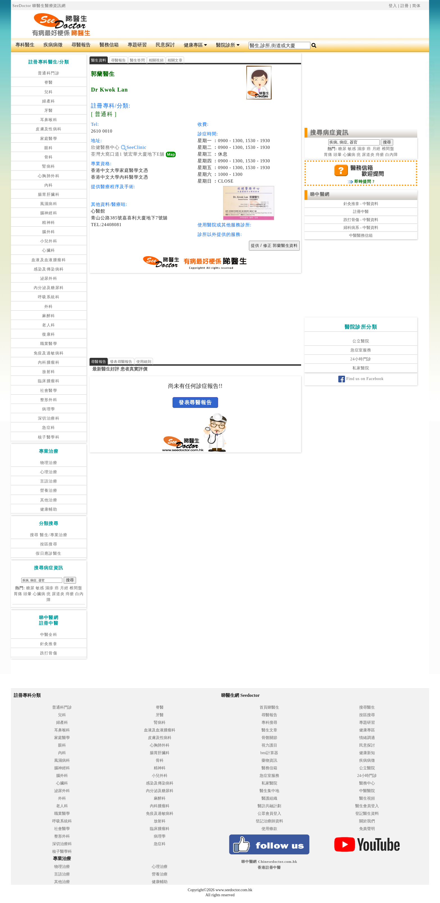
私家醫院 (360, 368)
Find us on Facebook (361, 379)
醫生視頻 (367, 798)
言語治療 (49, 481)
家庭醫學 (49, 139)
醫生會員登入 (367, 806)
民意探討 (165, 44)
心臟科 (48, 250)
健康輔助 (49, 509)
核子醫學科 (48, 437)
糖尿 (30, 588)
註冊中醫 (361, 212)
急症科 (48, 428)
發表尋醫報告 (121, 362)
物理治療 (49, 463)
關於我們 (367, 821)
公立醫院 (360, 341)
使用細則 (143, 362)
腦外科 (48, 232)
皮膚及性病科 (48, 129)
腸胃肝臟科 (48, 194)
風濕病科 (49, 204)
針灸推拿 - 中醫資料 (360, 204)
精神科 (48, 222)
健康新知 (367, 753)
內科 (48, 185)
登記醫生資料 (367, 813)
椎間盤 (76, 588)
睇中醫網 (320, 194)
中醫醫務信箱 (361, 235)
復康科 (48, 334)
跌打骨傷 (49, 653)
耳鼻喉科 (49, 120)
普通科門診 (48, 73)
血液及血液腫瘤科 (48, 260)
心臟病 (39, 594)
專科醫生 (25, 44)
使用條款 (269, 829)
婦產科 (48, 101)
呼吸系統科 (48, 297)
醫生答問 (137, 60)
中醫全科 (49, 635)
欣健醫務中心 (109, 147)
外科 (48, 306)
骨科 (48, 157)
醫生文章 (269, 730)
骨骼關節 (269, 738)
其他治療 (49, 500)
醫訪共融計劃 (269, 806)
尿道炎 (58, 594)
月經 (64, 588)
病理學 (48, 409)
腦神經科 (49, 213)
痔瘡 (70, 594)
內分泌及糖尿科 (49, 288)
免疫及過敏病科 (49, 353)
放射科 (48, 372)
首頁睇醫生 (269, 707)
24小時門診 (360, 359)
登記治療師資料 (269, 821)
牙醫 (48, 110)
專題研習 (137, 44)
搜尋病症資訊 (329, 132)
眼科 (48, 148)
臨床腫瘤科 (48, 381)
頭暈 (27, 594)
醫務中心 (367, 783)
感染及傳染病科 (49, 269)
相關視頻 (156, 60)
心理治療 (49, 472)
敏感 (40, 588)
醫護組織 (269, 798)
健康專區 (195, 45)
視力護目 (269, 745)
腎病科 (48, 166)
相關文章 (175, 60)
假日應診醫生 (48, 553)
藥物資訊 (269, 760)
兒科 (48, 92)
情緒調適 (367, 738)
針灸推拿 (49, 644)
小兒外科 (49, 241)
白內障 (391, 155)
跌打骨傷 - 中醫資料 (360, 220)
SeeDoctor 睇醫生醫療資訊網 (39, 6)
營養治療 (49, 490)
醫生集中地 (269, 791)
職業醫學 (49, 344)
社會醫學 (49, 390)
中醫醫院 (367, 791)
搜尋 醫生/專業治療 (48, 535)
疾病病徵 (53, 44)
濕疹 (49, 588)
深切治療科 (48, 418)
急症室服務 (360, 350)
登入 (393, 6)
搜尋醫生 (367, 707)
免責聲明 (367, 829)
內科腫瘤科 (48, 362)
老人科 (48, 325)
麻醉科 (48, 316)
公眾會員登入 (269, 813)
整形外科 (49, 400)
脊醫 (48, 82)
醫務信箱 (109, 44)
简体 (416, 6)
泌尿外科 (49, 278)
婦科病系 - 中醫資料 (360, 228)
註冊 (404, 6)
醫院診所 (227, 45)
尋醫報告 (81, 44)
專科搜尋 (269, 722)
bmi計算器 (269, 753)
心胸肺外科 (48, 176)
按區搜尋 (49, 544)
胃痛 (18, 594)
